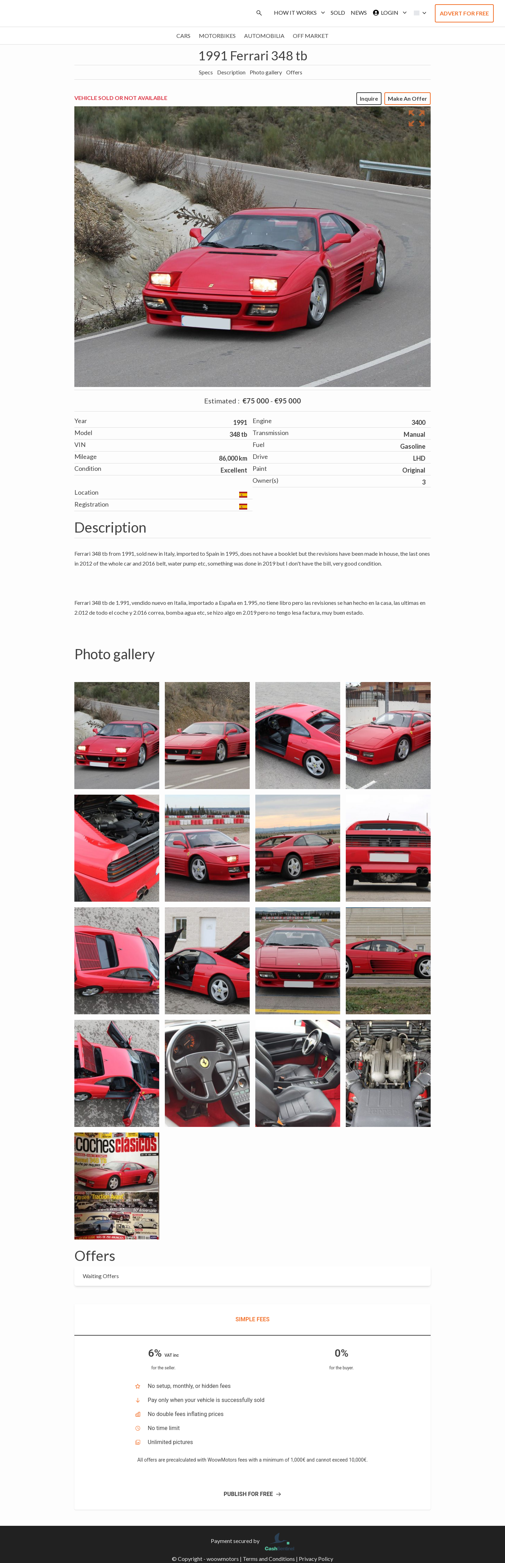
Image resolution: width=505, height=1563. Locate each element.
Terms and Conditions (269, 1558)
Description (231, 72)
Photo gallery (266, 72)
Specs (206, 72)
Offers (294, 72)
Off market (311, 35)
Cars (183, 35)
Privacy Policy (316, 1558)
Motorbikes (217, 35)
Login (388, 12)
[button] (418, 13)
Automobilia (264, 35)
